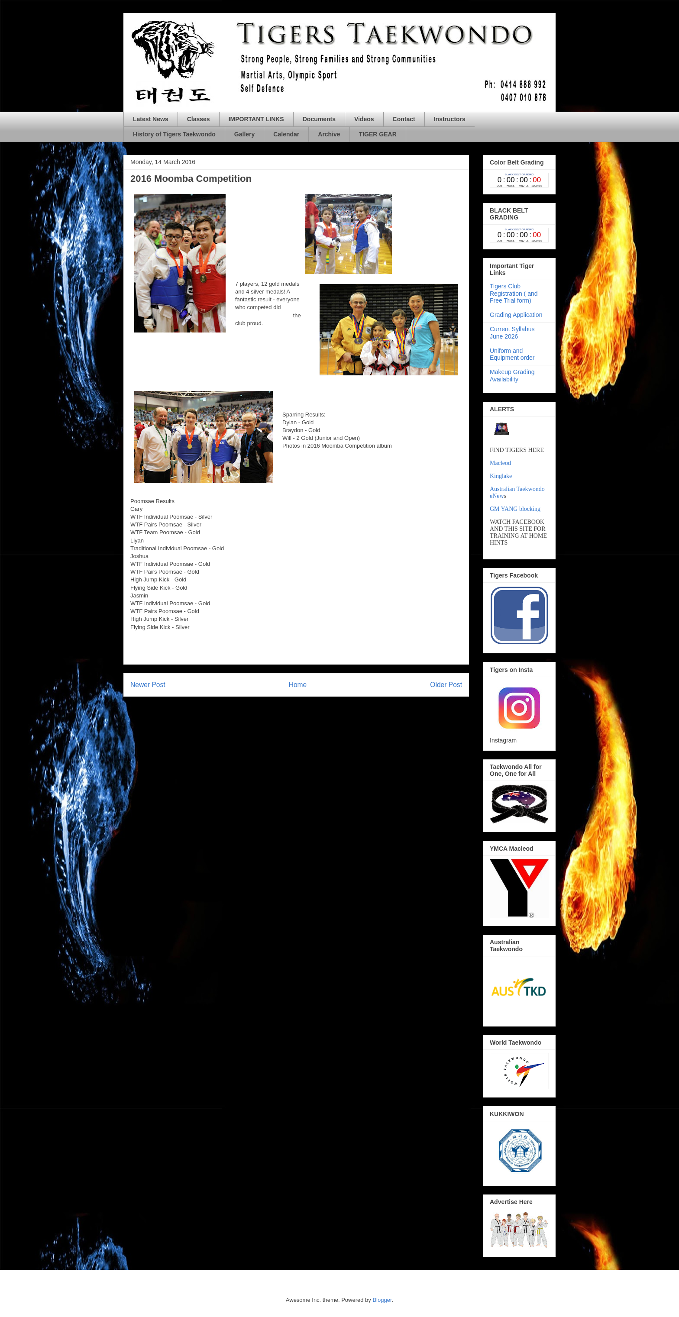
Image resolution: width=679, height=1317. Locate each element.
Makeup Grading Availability (512, 375)
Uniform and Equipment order (512, 354)
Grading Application (516, 314)
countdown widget (519, 180)
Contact (404, 119)
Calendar (286, 134)
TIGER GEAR (378, 134)
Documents (319, 119)
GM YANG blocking (515, 509)
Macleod (500, 463)
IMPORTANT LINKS (256, 119)
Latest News (150, 119)
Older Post (446, 684)
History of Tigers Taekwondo (174, 134)
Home (298, 684)
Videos (364, 119)
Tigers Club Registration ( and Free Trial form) (514, 293)
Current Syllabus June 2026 (512, 333)
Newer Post (147, 684)
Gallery (244, 134)
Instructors (450, 119)
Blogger (381, 1300)
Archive (329, 134)
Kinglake (501, 476)
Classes (198, 119)
